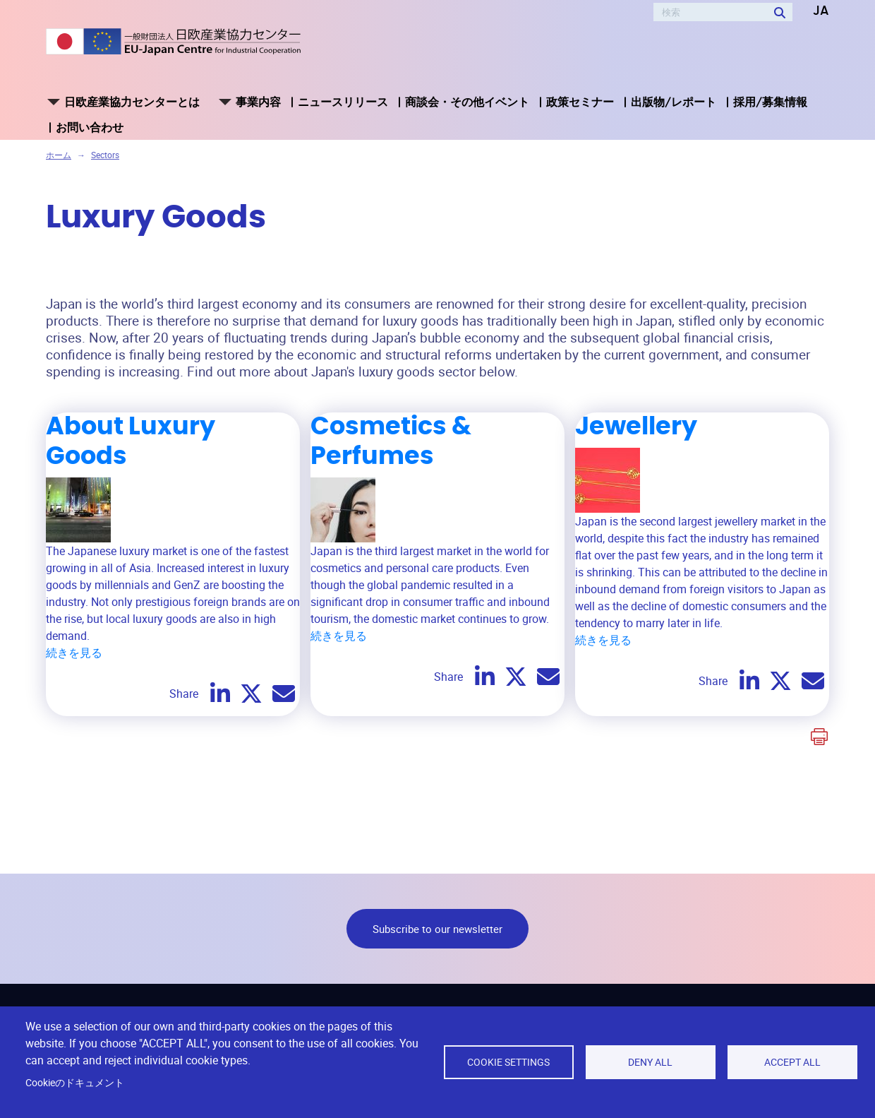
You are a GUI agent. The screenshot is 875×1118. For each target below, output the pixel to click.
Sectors (105, 154)
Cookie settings (508, 1062)
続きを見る (74, 652)
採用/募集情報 (770, 102)
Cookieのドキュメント (74, 1082)
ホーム (58, 154)
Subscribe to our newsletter (437, 929)
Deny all (650, 1062)
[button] (810, 11)
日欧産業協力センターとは (132, 102)
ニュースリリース (343, 102)
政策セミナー (580, 102)
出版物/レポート (673, 102)
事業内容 (258, 102)
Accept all (792, 1062)
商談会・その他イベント (467, 102)
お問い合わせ (89, 127)
